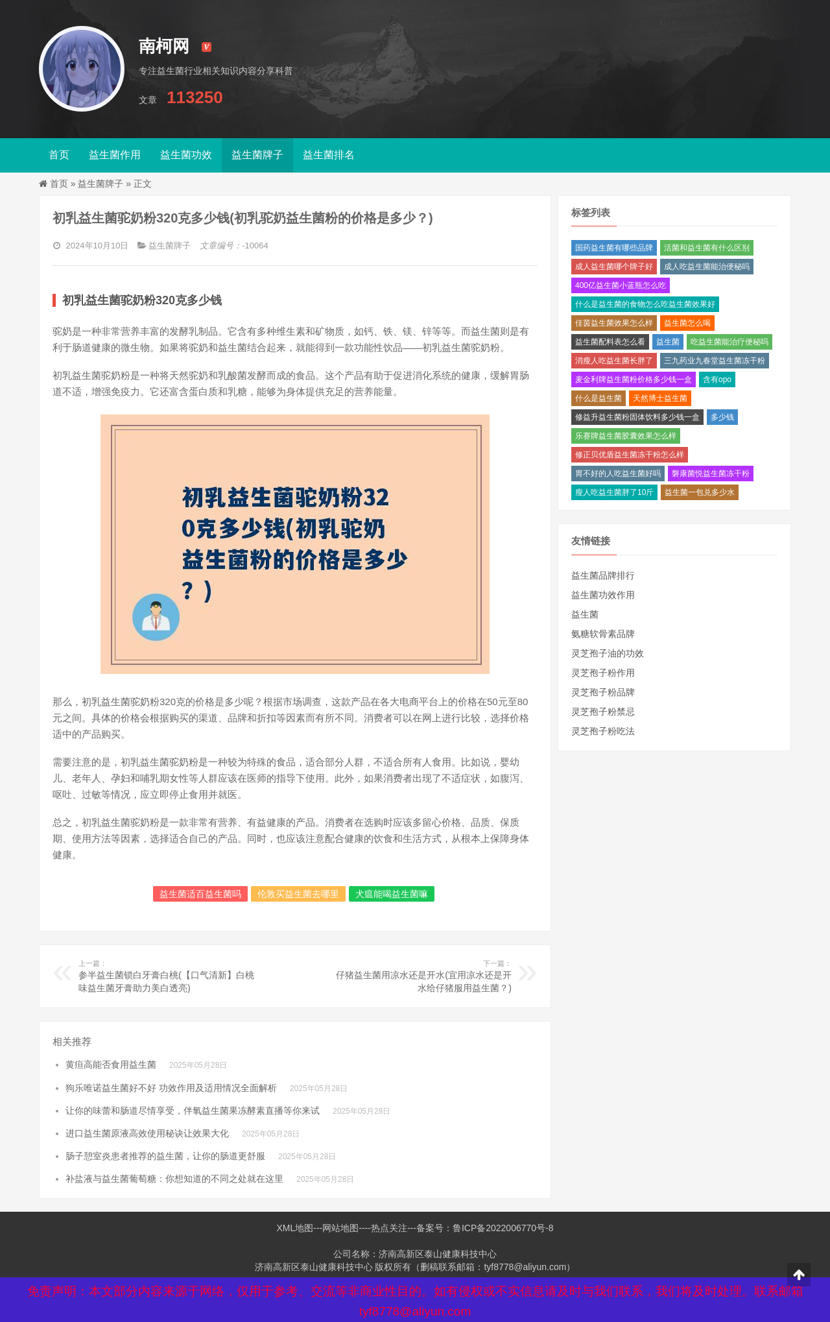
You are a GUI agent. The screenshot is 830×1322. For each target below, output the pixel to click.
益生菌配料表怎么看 (610, 341)
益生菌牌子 (257, 154)
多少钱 (722, 417)
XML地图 (294, 1228)
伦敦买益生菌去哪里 (298, 894)
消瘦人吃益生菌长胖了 (614, 360)
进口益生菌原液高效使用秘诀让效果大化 (147, 1133)
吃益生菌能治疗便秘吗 (729, 341)
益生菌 (668, 341)
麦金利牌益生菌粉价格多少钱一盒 (633, 379)
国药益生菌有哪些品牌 (614, 247)
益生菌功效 (186, 154)
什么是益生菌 (598, 398)
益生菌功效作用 (603, 595)
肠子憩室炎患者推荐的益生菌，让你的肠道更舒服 (165, 1156)
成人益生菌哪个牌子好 (614, 266)
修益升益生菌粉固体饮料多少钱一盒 (637, 417)
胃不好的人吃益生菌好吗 (618, 473)
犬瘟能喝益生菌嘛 (391, 894)
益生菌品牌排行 (603, 575)
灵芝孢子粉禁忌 (603, 711)
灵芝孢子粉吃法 (603, 731)
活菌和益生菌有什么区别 (707, 247)
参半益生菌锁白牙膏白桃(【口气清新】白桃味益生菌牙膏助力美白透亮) (167, 975)
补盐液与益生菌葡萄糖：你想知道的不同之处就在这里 (174, 1178)
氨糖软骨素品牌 (603, 634)
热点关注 (389, 1228)
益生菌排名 (329, 154)
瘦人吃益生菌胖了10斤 (614, 492)
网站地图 (340, 1228)
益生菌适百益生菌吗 (200, 894)
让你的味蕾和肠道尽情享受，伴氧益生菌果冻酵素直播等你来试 (192, 1110)
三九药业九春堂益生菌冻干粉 (714, 360)
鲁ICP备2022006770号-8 (503, 1228)
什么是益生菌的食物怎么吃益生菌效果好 (645, 304)
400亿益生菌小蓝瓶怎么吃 (620, 285)
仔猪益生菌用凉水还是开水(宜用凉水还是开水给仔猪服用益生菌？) (423, 975)
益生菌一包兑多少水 (700, 492)
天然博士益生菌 (660, 398)
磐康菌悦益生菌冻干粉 (711, 473)
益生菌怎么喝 (687, 323)
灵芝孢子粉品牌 (603, 692)
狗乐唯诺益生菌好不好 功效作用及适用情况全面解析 (171, 1088)
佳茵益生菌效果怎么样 (614, 323)
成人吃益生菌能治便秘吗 (707, 266)
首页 (59, 154)
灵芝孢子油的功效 (607, 653)
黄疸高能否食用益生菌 (110, 1064)
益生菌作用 (115, 154)
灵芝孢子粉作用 (603, 672)
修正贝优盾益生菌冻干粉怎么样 (629, 454)
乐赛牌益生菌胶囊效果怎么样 (625, 435)
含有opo (717, 379)
